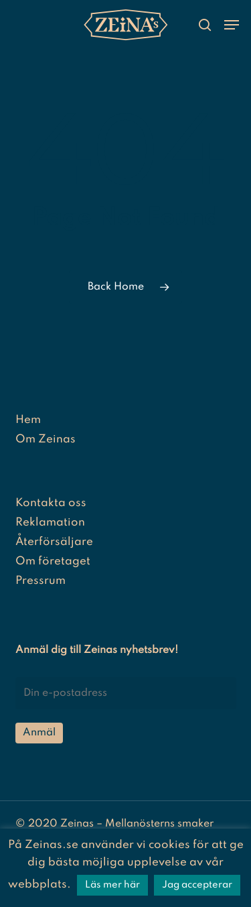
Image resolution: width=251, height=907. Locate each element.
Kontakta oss (50, 503)
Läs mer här (112, 885)
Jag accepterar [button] (197, 885)
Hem (28, 420)
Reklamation (50, 522)
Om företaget (52, 561)
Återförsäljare (54, 542)
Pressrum (40, 581)
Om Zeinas (45, 439)
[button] (231, 25)
